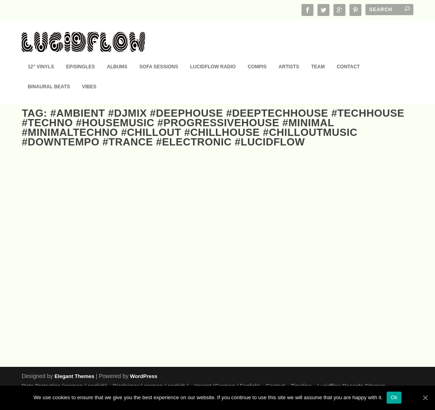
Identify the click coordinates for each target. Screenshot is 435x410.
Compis (256, 55)
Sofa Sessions (159, 55)
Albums (117, 55)
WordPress (143, 376)
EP (56, 309)
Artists (289, 55)
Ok (394, 397)
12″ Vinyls (41, 55)
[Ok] (425, 398)
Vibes (89, 75)
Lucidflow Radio (212, 55)
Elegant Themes (74, 376)
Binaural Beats (49, 75)
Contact (348, 55)
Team (318, 55)
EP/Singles (80, 55)
